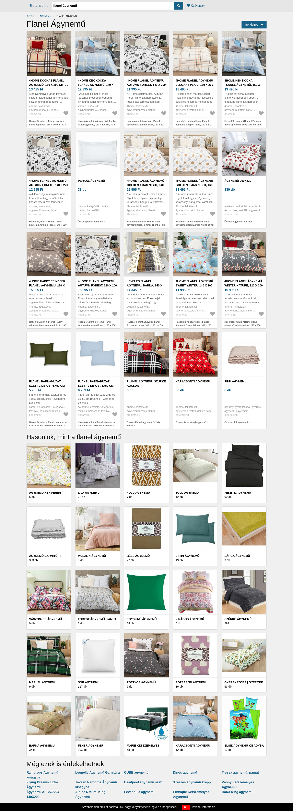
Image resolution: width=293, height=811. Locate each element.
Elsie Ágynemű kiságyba (244, 745)
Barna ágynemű (42, 745)
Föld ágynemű (138, 492)
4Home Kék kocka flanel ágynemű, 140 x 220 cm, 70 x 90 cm (96, 85)
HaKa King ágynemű (238, 792)
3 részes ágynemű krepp (192, 782)
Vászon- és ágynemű (45, 619)
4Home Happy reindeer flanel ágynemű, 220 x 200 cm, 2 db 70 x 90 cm (47, 285)
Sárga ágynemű (237, 555)
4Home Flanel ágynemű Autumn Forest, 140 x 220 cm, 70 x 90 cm (48, 185)
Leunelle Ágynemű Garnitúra (97, 772)
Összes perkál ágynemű (90, 221)
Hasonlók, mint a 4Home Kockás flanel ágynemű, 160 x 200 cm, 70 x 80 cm (47, 124)
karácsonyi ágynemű (193, 381)
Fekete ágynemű (237, 492)
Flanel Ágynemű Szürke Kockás (146, 383)
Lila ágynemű (88, 492)
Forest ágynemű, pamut (97, 619)
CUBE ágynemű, (136, 772)
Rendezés (251, 24)
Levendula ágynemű (139, 792)
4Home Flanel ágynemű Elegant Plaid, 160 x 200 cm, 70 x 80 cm (194, 85)
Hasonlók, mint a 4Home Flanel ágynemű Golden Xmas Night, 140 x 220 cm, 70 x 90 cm (146, 225)
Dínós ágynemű (185, 772)
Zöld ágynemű (187, 492)
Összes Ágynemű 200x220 (238, 221)
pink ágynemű (235, 381)
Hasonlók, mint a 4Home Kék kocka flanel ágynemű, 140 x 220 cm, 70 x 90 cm (97, 124)
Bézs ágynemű (138, 555)
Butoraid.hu (39, 5)
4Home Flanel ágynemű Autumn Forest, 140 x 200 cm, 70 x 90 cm (146, 85)
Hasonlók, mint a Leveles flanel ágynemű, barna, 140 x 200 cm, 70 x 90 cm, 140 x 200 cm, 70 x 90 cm (146, 325)
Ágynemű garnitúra (45, 555)
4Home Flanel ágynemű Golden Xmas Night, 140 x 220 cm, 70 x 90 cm (145, 185)
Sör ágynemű (88, 682)
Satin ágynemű (187, 555)
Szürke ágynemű (237, 619)
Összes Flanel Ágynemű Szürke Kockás (144, 424)
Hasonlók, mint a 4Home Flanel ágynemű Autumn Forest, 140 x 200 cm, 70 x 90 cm (145, 124)
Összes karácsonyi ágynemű (191, 422)
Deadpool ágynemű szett (143, 782)
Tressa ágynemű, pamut (240, 772)
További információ (203, 807)
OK (186, 807)
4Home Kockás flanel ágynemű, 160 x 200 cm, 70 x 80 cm (48, 85)
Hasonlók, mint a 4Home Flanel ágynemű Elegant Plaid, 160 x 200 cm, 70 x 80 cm (193, 124)
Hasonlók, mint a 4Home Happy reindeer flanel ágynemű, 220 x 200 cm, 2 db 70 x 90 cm (47, 325)
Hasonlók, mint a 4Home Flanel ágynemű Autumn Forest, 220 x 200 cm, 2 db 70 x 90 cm (96, 325)
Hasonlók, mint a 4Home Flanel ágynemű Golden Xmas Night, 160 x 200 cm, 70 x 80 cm (194, 225)
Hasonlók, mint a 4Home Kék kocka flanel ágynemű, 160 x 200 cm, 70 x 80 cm (243, 124)
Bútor (30, 16)
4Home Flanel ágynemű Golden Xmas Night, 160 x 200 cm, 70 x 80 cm (194, 185)
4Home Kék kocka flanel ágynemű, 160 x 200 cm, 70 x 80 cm (242, 85)
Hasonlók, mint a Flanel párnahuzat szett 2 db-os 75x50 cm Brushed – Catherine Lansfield (48, 425)
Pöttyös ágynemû (141, 682)
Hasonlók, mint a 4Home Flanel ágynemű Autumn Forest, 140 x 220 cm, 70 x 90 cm (48, 225)
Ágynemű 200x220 (237, 180)
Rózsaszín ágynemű (191, 682)
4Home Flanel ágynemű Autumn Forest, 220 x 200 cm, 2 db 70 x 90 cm (97, 285)
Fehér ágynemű (90, 745)
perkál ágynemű (91, 180)
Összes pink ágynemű (236, 422)
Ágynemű (45, 16)
